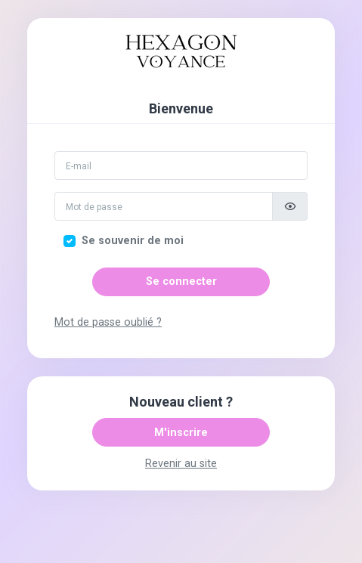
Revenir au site (181, 463)
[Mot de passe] (163, 206)
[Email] (181, 165)
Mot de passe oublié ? (108, 322)
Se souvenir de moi (133, 240)
